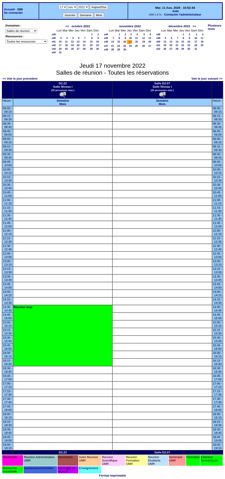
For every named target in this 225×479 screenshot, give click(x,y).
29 (91, 48)
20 (78, 45)
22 (91, 45)
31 (60, 52)
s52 (158, 48)
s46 (106, 41)
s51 (158, 45)
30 (97, 48)
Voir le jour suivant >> (207, 78)
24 (60, 48)
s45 (106, 38)
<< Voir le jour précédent (19, 78)
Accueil (9, 9)
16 (97, 41)
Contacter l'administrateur (182, 14)
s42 (54, 45)
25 (66, 48)
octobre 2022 (80, 26)
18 (66, 45)
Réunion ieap (22, 307)
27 (78, 48)
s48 (106, 49)
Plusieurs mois (214, 27)
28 (84, 48)
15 (91, 41)
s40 (54, 38)
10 (60, 41)
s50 (158, 41)
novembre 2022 (130, 26)
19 (72, 45)
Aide (175, 11)
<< (67, 26)
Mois (62, 104)
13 (78, 41)
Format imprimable (112, 475)
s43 (54, 48)
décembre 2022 (179, 26)
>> (194, 26)
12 (72, 41)
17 (60, 45)
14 (84, 41)
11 (66, 41)
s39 (54, 34)
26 (72, 48)
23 (97, 45)
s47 (106, 46)
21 (84, 45)
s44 (54, 52)
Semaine (63, 100)
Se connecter (13, 12)
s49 (158, 38)
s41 (54, 41)
